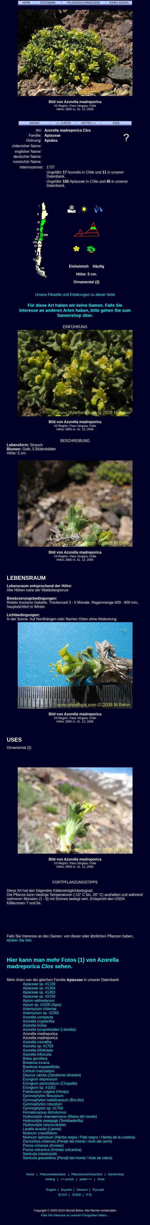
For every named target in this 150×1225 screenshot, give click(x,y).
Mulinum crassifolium (40, 1133)
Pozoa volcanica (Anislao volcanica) (52, 1150)
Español (66, 1189)
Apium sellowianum (39, 1001)
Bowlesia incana (36, 1063)
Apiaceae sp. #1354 (39, 988)
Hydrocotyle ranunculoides (44, 1125)
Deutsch (82, 1189)
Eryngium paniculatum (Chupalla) (50, 1083)
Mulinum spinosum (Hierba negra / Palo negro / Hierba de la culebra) (79, 1137)
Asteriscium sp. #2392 (41, 1013)
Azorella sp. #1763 (38, 1046)
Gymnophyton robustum (42, 1104)
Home (30, 1174)
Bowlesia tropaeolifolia (41, 1067)
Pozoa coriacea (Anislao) (43, 1145)
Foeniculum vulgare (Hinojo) (46, 1092)
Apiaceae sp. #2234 (39, 996)
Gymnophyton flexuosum (43, 1096)
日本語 (76, 1194)
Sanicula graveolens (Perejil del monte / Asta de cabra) (68, 1158)
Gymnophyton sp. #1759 (43, 1108)
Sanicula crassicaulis (40, 1154)
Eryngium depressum (40, 1079)
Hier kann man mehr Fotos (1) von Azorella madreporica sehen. (63, 963)
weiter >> (85, 1179)
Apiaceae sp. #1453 (39, 992)
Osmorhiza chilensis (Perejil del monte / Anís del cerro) (67, 1141)
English (51, 1189)
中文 (89, 1194)
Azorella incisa (35, 1025)
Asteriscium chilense (40, 1009)
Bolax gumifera (35, 1058)
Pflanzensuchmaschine (86, 1174)
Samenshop (116, 1174)
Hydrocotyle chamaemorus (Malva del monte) (60, 1116)
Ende (101, 1179)
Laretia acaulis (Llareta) (42, 1129)
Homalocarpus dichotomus (44, 1112)
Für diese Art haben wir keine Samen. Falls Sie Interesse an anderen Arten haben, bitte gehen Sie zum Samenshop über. (75, 310)
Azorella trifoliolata (38, 1050)
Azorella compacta (38, 1017)
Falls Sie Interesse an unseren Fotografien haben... (75, 1215)
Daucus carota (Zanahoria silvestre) (52, 1075)
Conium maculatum (39, 1071)
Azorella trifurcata (37, 1054)
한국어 (62, 1194)
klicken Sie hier (19, 940)
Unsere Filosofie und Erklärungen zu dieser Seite (75, 295)
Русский (98, 1189)
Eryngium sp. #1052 (39, 1087)
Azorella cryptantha (38, 1021)
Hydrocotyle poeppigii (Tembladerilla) (53, 1121)
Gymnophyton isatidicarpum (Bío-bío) (53, 1100)
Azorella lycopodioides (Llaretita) (49, 1029)
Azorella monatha (37, 1042)
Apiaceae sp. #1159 (39, 984)
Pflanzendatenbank (53, 1174)
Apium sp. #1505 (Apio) (42, 1005)
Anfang (50, 1179)
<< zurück (67, 1179)
